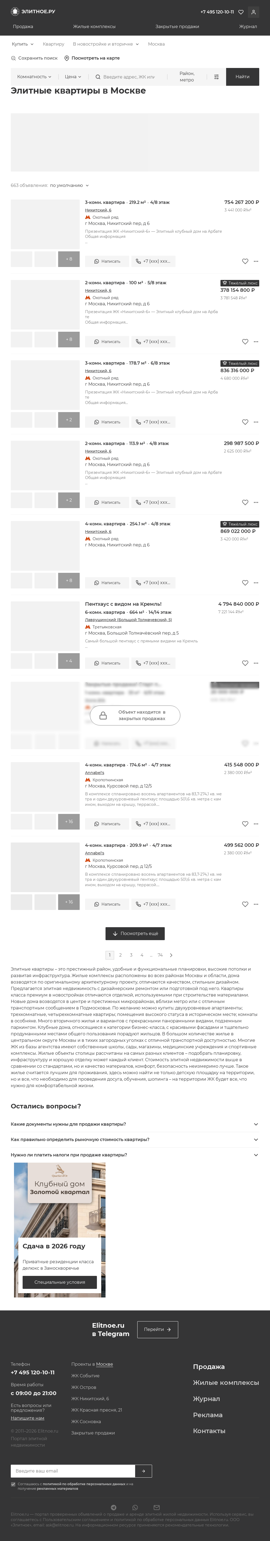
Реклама (208, 1415)
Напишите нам (27, 1418)
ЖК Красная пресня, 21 (96, 1410)
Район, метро (187, 77)
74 (160, 955)
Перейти (157, 1329)
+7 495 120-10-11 (33, 1372)
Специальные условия (59, 1282)
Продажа (23, 26)
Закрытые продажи (177, 26)
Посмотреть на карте (92, 58)
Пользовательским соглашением (76, 1519)
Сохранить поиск (34, 58)
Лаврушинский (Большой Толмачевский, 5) (128, 619)
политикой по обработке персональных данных (84, 1484)
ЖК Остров (83, 1387)
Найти (243, 76)
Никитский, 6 (98, 210)
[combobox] (23, 44)
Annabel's (94, 772)
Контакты (209, 1430)
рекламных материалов (57, 1489)
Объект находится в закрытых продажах (132, 715)
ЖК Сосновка (86, 1421)
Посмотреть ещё (135, 933)
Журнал (248, 26)
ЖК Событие (85, 1376)
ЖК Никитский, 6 (90, 1398)
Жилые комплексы (94, 26)
